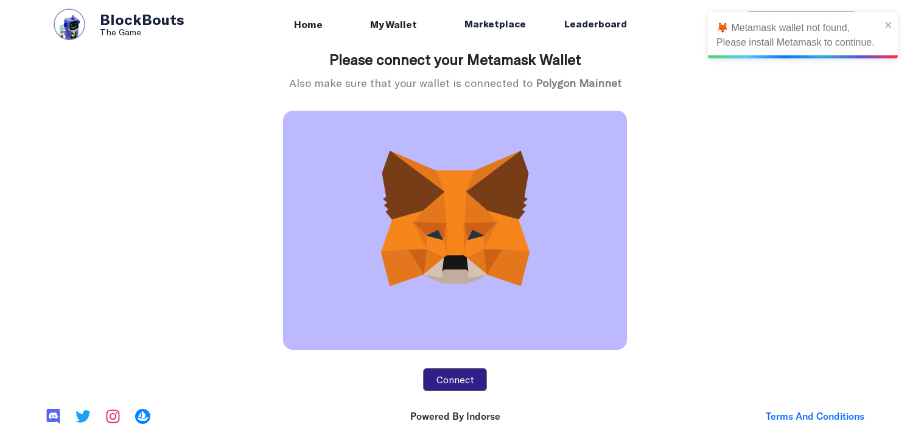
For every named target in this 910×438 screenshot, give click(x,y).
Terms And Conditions (815, 416)
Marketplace (495, 23)
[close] (888, 24)
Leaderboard (595, 23)
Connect (455, 379)
